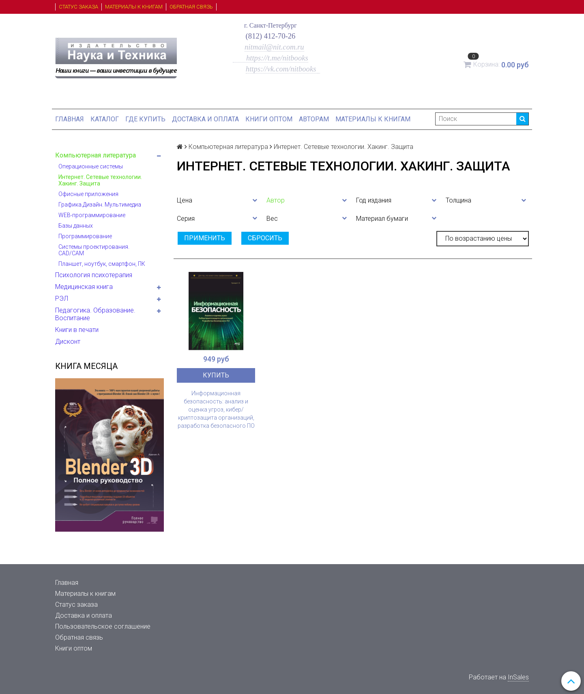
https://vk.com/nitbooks (282, 69)
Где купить (145, 119)
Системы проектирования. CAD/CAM (93, 250)
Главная (69, 119)
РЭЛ (61, 298)
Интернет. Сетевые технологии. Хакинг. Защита (100, 180)
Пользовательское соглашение (102, 626)
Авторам (314, 119)
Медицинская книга (84, 287)
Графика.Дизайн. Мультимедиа (99, 204)
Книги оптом (268, 119)
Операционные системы (90, 166)
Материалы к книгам (134, 7)
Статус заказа (78, 7)
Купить (216, 375)
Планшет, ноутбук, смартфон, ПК (101, 264)
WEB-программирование (91, 215)
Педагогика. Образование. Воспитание (95, 314)
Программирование (85, 236)
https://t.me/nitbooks (270, 58)
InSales (518, 677)
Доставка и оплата (205, 119)
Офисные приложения (88, 194)
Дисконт (67, 341)
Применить (204, 238)
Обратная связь (191, 7)
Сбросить (265, 238)
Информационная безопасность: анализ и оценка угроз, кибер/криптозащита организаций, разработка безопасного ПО (216, 409)
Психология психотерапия (93, 275)
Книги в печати (77, 330)
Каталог (104, 119)
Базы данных (75, 225)
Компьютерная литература (95, 155)
